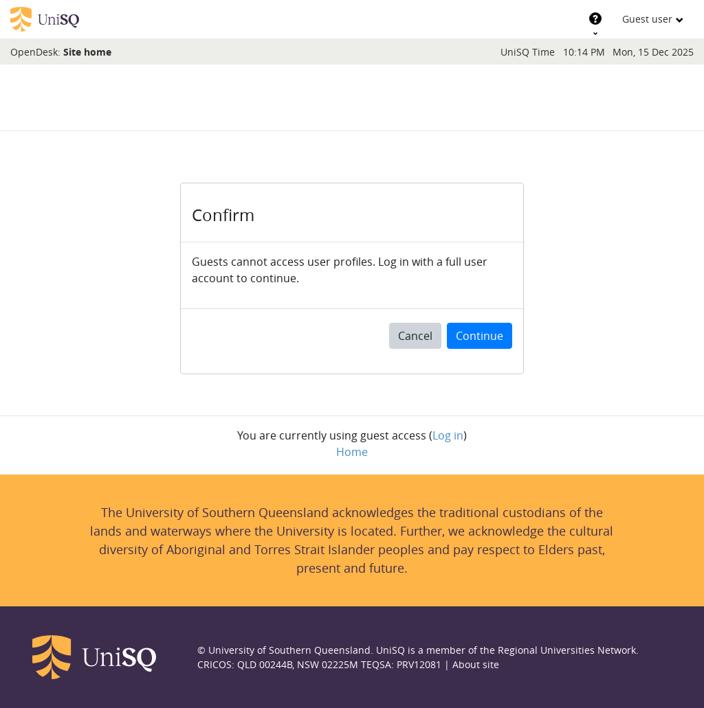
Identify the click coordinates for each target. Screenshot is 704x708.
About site (475, 664)
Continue (479, 335)
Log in (447, 435)
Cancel (415, 335)
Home (352, 451)
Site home (87, 51)
